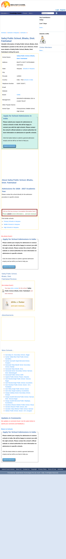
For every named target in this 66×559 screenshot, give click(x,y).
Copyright (34, 469)
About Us (18, 469)
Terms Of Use (52, 469)
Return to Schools (7, 429)
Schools (3, 32)
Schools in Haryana (13, 32)
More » (31, 13)
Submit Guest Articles (8, 469)
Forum (25, 13)
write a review (14, 288)
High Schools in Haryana (11, 227)
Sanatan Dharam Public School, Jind (16, 406)
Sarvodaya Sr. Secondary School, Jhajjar (17, 355)
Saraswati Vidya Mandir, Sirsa (14, 369)
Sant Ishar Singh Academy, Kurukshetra (17, 391)
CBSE (18, 94)
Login (57, 10)
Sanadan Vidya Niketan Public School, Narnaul (19, 409)
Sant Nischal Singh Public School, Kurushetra (18, 383)
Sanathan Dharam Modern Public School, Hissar (19, 405)
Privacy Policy (42, 469)
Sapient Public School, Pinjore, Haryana (17, 377)
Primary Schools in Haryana (12, 221)
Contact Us (26, 469)
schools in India (28, 80)
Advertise (60, 469)
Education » (4, 13)
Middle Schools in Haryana (12, 224)
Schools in (23, 32)
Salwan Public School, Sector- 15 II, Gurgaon (18, 410)
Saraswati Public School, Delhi (14, 375)
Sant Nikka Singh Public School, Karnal (17, 389)
